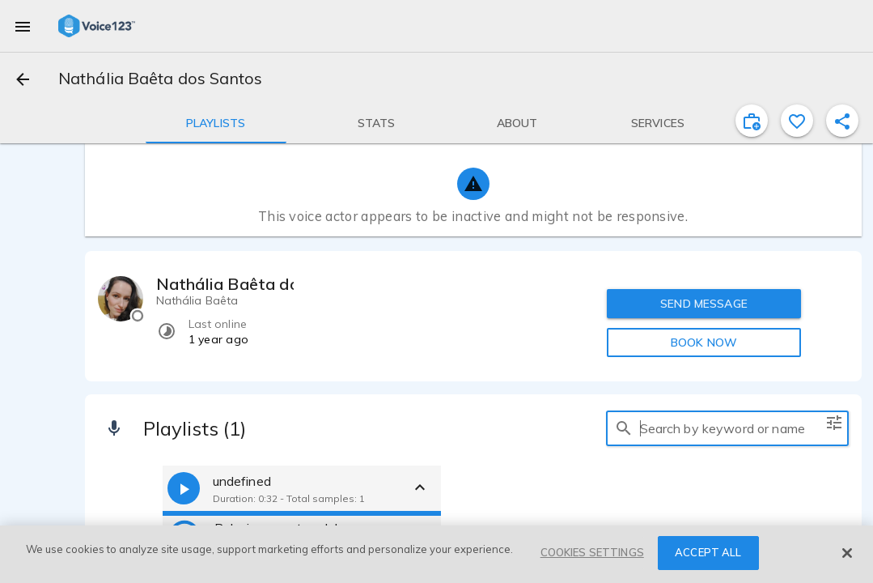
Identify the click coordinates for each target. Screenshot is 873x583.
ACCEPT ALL (708, 552)
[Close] (847, 553)
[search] (624, 428)
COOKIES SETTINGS (592, 552)
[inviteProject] (751, 120)
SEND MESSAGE (704, 303)
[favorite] (797, 120)
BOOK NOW (704, 342)
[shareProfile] (842, 120)
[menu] (22, 26)
